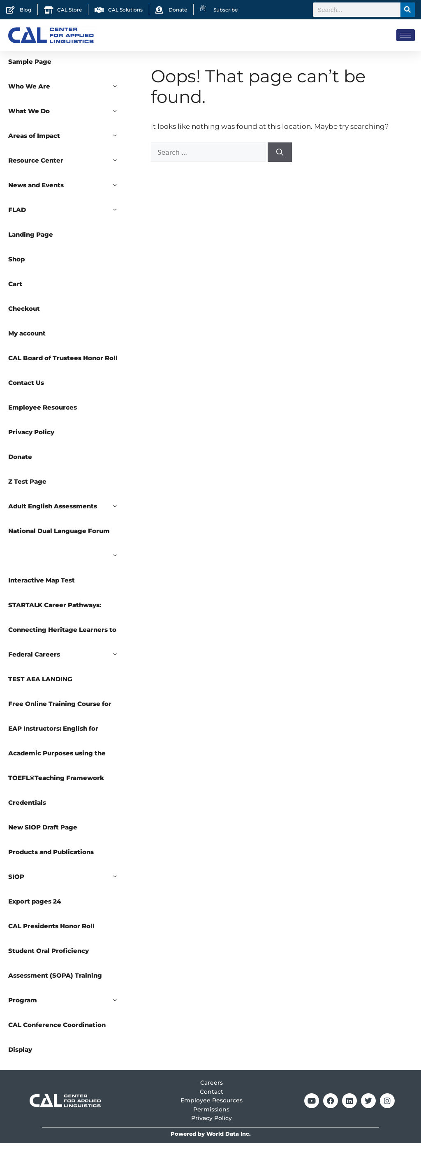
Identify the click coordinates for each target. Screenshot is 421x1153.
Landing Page (30, 244)
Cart (15, 294)
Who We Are (67, 96)
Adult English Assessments (67, 516)
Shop (16, 269)
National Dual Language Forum (67, 545)
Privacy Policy (31, 442)
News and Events (67, 195)
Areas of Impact (67, 145)
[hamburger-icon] (405, 35)
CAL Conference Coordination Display (57, 1047)
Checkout (24, 318)
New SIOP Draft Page (42, 837)
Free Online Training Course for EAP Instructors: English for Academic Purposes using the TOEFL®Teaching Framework (59, 751)
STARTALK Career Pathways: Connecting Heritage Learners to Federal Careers (67, 644)
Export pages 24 (34, 911)
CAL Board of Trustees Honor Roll (63, 368)
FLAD (67, 219)
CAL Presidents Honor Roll (51, 936)
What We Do (67, 121)
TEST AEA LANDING (40, 689)
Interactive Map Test (41, 590)
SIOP (67, 886)
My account (27, 343)
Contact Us (26, 392)
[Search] (407, 9)
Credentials (27, 812)
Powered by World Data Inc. (211, 1144)
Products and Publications (51, 862)
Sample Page (29, 71)
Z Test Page (27, 491)
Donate (20, 467)
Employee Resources (42, 417)
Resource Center (67, 170)
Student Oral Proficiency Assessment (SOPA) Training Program (67, 990)
